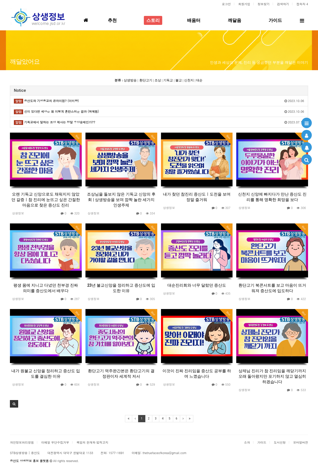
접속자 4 (302, 4)
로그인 (226, 4)
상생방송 (130, 80)
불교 (178, 80)
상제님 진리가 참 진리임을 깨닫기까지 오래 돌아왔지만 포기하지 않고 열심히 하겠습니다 (272, 376)
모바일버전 (300, 442)
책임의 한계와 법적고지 (92, 442)
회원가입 (244, 4)
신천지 (189, 80)
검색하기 (283, 4)
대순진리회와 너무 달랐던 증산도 (196, 285)
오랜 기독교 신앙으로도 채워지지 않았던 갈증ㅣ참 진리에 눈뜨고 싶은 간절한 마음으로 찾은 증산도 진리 (45, 200)
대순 (199, 80)
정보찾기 (264, 4)
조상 (158, 80)
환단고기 (145, 80)
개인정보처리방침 (22, 442)
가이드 (261, 442)
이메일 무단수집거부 (55, 442)
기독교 (168, 80)
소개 (247, 442)
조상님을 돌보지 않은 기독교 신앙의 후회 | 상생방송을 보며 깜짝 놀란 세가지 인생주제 (121, 200)
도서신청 (280, 442)
